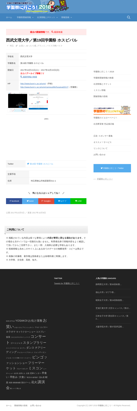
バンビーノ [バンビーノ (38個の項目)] (27, 358)
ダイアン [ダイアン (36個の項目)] (23, 348)
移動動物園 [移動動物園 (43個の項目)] (17, 382)
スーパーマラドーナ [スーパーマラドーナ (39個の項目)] (12, 348)
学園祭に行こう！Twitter (112, 168)
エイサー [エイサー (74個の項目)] (44, 327)
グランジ (41, 46)
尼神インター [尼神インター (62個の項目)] (35, 373)
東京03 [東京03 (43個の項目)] (29, 377)
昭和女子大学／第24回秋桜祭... (110, 300)
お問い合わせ (100, 154)
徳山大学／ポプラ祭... (105, 292)
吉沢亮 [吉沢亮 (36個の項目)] (16, 373)
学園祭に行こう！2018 (104, 71)
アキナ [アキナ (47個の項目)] (37, 327)
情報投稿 (65, 17)
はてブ (62, 201)
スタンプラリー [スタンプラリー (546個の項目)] (34, 342)
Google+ (46, 201)
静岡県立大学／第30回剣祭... (109, 284)
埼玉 (12, 46)
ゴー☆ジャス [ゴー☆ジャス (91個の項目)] (16, 343)
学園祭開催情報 (24, 17)
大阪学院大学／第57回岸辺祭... (110, 326)
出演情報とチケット (46, 17)
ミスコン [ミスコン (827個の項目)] (35, 368)
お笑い (22, 46)
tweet (30, 201)
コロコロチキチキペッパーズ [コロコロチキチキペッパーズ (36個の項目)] (20, 337)
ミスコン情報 (100, 90)
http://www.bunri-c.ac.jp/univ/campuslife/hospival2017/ (44, 87)
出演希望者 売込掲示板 (104, 124)
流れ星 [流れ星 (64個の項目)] (42, 377)
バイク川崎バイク (54, 46)
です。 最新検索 (46, 32)
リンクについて (101, 148)
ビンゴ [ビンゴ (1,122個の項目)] (38, 357)
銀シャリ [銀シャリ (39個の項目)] (13, 388)
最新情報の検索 (28, 77)
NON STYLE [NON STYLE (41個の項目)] (10, 321)
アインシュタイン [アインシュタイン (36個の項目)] (28, 327)
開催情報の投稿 (101, 96)
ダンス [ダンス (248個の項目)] (30, 347)
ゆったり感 (31, 46)
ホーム (9, 17)
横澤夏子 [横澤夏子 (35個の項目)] (35, 377)
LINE (78, 201)
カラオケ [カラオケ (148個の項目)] (11, 331)
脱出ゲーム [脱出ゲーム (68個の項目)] (26, 382)
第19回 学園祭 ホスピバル (40, 164)
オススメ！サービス (103, 142)
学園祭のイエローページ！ (106, 118)
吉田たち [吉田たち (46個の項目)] (22, 373)
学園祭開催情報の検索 (104, 78)
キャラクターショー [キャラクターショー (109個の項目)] (25, 331)
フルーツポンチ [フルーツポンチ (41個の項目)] (22, 369)
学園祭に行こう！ (105, 179)
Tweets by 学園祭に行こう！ (67, 283)
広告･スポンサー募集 (103, 136)
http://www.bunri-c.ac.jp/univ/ (33, 83)
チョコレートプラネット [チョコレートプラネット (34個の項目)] (25, 352)
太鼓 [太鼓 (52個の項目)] (27, 373)
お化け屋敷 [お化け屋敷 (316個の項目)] (35, 320)
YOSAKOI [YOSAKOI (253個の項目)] (21, 320)
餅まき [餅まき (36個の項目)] (19, 388)
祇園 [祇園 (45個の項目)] (10, 383)
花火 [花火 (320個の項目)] (34, 382)
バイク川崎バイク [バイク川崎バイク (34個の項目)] (18, 358)
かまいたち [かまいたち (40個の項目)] (18, 327)
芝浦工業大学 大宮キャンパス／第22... (113, 308)
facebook (14, 201)
